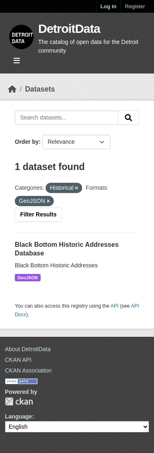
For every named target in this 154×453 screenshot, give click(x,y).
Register (135, 6)
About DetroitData (28, 349)
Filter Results (38, 214)
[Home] (12, 89)
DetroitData (69, 28)
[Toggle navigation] (16, 61)
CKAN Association (28, 370)
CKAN (19, 401)
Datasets (40, 89)
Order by (27, 141)
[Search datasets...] (66, 117)
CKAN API (18, 359)
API (114, 306)
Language (18, 416)
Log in (109, 6)
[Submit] (128, 117)
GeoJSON (28, 277)
